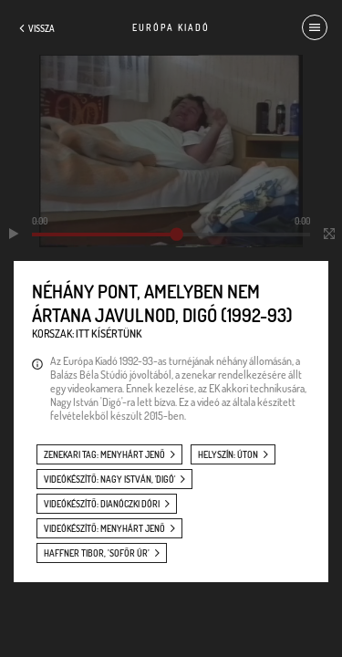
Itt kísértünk (109, 333)
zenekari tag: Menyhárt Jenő (104, 454)
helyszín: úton (228, 454)
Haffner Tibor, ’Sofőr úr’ (97, 553)
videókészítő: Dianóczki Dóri (102, 503)
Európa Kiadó (171, 27)
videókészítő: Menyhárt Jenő (104, 528)
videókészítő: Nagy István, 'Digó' (109, 479)
